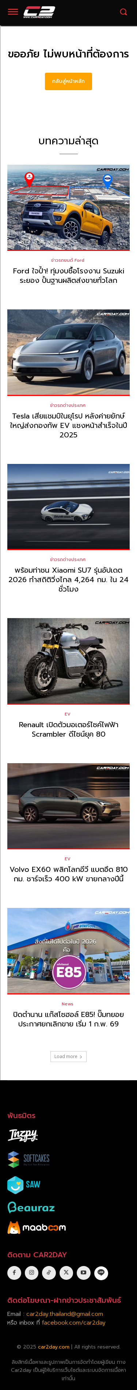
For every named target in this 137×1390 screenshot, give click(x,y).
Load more (68, 1056)
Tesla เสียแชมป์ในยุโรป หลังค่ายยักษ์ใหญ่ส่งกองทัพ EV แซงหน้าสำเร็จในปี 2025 (68, 425)
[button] (123, 11)
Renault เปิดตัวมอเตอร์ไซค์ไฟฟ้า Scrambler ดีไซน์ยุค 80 (68, 729)
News (67, 1004)
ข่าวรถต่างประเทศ (67, 405)
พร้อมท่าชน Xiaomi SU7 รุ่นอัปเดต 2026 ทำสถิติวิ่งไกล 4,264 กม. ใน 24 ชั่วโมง (68, 579)
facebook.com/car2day (74, 1322)
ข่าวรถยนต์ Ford (67, 260)
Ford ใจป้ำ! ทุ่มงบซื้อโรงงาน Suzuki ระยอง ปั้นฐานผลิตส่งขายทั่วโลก (68, 275)
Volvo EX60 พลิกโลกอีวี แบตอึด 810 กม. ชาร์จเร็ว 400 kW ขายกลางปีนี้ (68, 874)
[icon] (101, 1273)
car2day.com (53, 1347)
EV (68, 714)
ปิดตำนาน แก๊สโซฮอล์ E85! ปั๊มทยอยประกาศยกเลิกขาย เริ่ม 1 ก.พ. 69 (68, 1019)
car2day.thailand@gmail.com (64, 1314)
